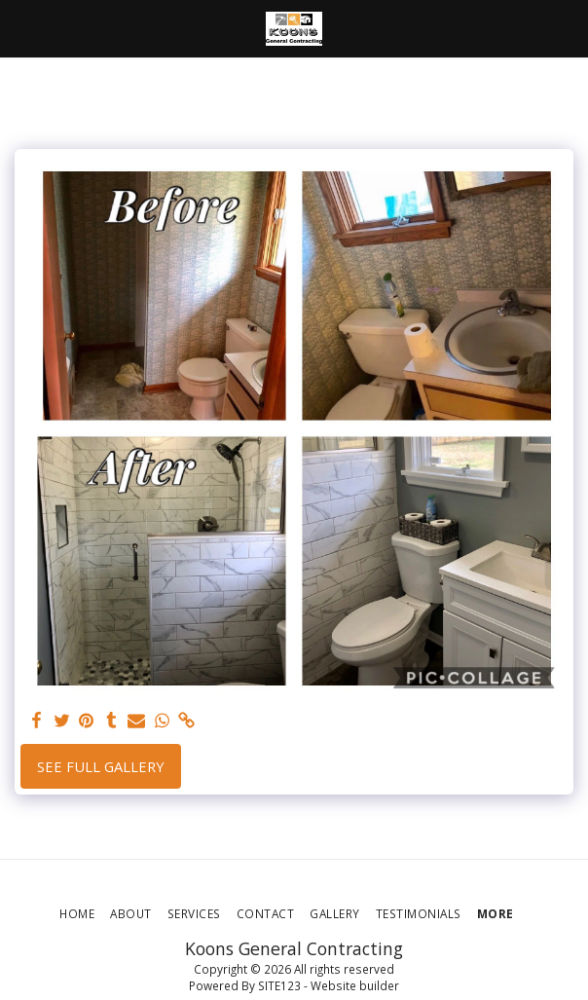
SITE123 (279, 985)
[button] (21, 28)
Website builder (355, 985)
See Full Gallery (101, 766)
